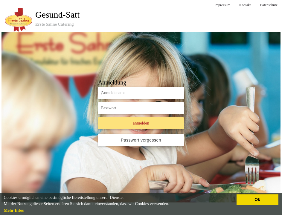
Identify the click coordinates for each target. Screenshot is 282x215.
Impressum (222, 5)
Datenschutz (269, 5)
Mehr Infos (14, 210)
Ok (257, 199)
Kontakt (245, 5)
